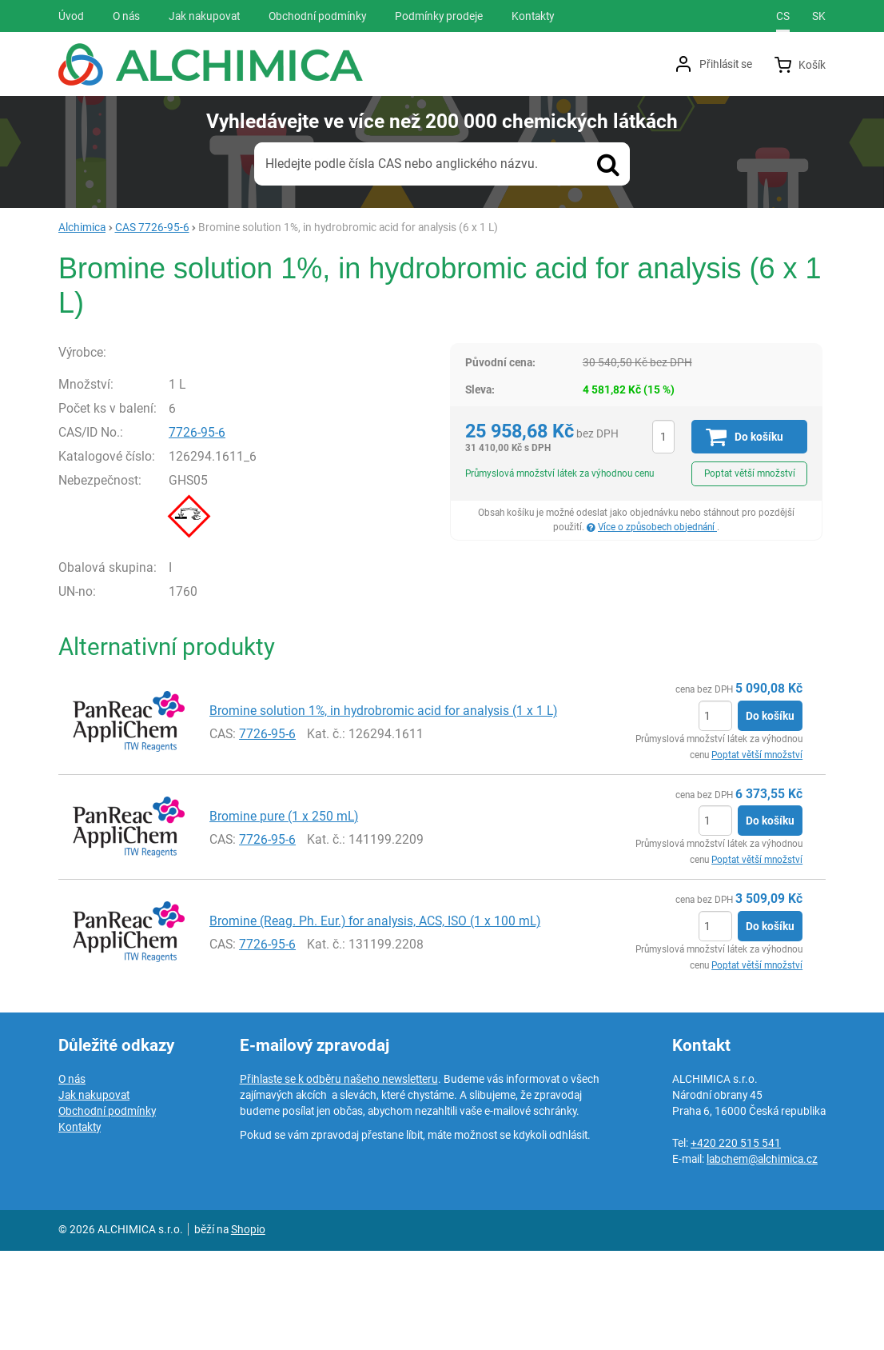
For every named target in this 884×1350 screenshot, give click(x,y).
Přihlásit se (725, 64)
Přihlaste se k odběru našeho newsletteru (339, 1178)
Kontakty (79, 1226)
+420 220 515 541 (736, 1242)
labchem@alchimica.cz (762, 1258)
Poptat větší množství (749, 473)
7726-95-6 (237, 532)
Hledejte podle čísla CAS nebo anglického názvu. (401, 163)
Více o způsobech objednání (657, 527)
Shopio (248, 1328)
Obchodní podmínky (107, 1210)
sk (819, 16)
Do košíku (770, 815)
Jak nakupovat (93, 1194)
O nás (72, 1178)
